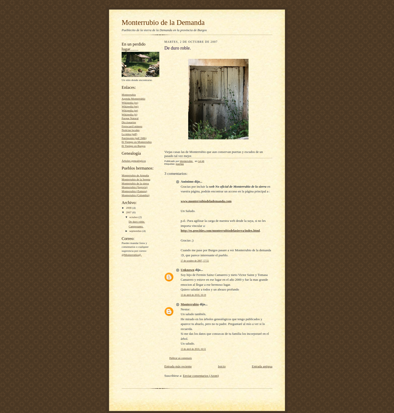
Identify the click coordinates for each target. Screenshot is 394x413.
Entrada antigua (262, 366)
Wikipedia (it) (129, 114)
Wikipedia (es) (130, 102)
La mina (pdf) (129, 134)
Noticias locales (130, 130)
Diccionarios (129, 122)
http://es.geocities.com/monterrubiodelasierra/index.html (220, 230)
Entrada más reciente (178, 366)
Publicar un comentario (180, 358)
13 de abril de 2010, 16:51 (193, 349)
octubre (133, 217)
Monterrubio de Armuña (135, 175)
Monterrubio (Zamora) (134, 191)
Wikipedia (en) (130, 106)
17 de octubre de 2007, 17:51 (195, 260)
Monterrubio (129, 94)
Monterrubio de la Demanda (163, 22)
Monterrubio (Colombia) (136, 195)
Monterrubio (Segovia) (134, 187)
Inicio (221, 366)
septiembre (135, 230)
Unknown (187, 270)
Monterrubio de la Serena (136, 179)
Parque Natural (130, 118)
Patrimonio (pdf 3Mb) (134, 138)
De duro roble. (137, 221)
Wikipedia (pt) (130, 110)
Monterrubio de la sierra (135, 183)
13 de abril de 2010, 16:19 (193, 295)
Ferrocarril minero (132, 126)
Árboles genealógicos (134, 160)
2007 (129, 212)
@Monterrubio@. (132, 254)
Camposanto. (136, 226)
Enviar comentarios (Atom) (201, 376)
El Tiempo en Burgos (133, 145)
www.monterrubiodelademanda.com (206, 201)
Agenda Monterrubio (133, 98)
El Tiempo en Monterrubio (137, 141)
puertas (180, 163)
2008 (129, 207)
